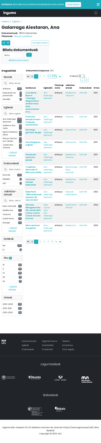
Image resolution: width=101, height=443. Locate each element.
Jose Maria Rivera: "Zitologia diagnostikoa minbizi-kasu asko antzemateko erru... (32, 102)
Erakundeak (28, 349)
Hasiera (5, 21)
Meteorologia (71, 167)
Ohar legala (68, 349)
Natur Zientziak (69, 171)
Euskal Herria (71, 194)
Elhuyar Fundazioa (23, 36)
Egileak (15, 21)
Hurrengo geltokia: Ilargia (33, 131)
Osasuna (70, 95)
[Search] (13, 55)
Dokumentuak (29, 341)
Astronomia (71, 129)
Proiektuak (47, 349)
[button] (8, 42)
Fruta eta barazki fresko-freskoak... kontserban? (33, 120)
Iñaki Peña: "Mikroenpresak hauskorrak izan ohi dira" (34, 195)
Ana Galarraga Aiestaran (48, 95)
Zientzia (69, 207)
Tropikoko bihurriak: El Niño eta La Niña (33, 170)
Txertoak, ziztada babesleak (31, 182)
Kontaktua (67, 345)
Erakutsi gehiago (12, 154)
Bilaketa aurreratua (18, 60)
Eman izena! (73, 4)
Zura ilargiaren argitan (33, 143)
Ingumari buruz (49, 341)
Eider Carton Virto (47, 208)
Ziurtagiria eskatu (40, 42)
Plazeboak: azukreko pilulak (31, 157)
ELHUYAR (83, 92)
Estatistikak (48, 345)
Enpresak (70, 191)
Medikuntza (71, 92)
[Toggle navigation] (95, 13)
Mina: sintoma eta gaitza (32, 226)
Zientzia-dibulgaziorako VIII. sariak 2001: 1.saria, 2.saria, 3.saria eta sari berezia (33, 212)
